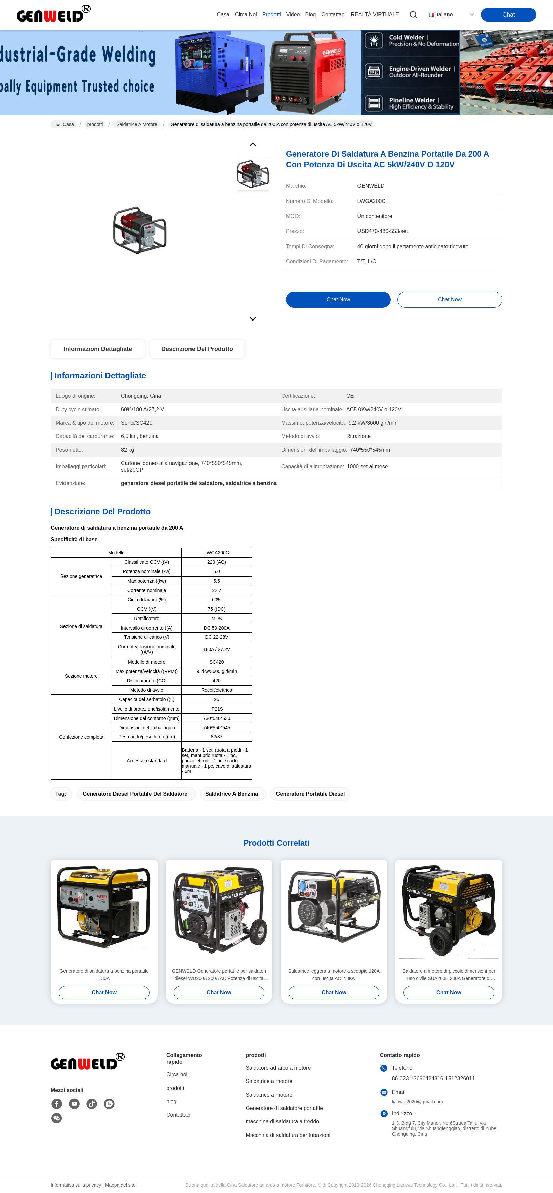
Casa (223, 14)
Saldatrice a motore (136, 124)
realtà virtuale (375, 14)
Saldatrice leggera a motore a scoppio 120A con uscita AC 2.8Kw (334, 974)
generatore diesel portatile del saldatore (135, 794)
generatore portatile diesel (310, 794)
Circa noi (246, 14)
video (293, 14)
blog (310, 14)
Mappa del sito (120, 1185)
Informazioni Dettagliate (97, 349)
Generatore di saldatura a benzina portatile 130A (103, 974)
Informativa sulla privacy (76, 1185)
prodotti (271, 14)
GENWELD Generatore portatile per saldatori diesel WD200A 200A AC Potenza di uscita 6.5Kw (219, 975)
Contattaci (334, 14)
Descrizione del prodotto (197, 349)
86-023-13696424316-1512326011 (433, 1078)
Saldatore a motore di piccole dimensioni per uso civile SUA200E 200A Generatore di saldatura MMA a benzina (448, 975)
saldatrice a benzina (231, 794)
